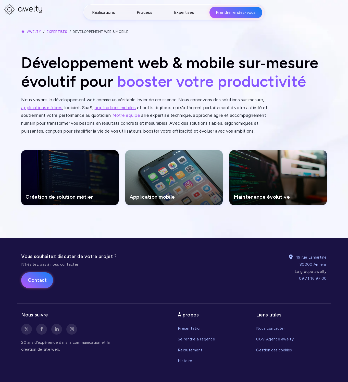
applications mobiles (115, 107)
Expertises (184, 12)
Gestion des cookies (274, 350)
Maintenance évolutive (262, 197)
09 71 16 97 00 (313, 278)
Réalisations (103, 12)
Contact (37, 280)
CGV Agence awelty (275, 339)
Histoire (185, 360)
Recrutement (190, 350)
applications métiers (41, 107)
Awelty (34, 32)
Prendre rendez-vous (236, 12)
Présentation (190, 328)
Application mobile (153, 197)
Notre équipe (126, 115)
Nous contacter (270, 328)
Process (144, 12)
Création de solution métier (60, 197)
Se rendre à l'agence (196, 339)
